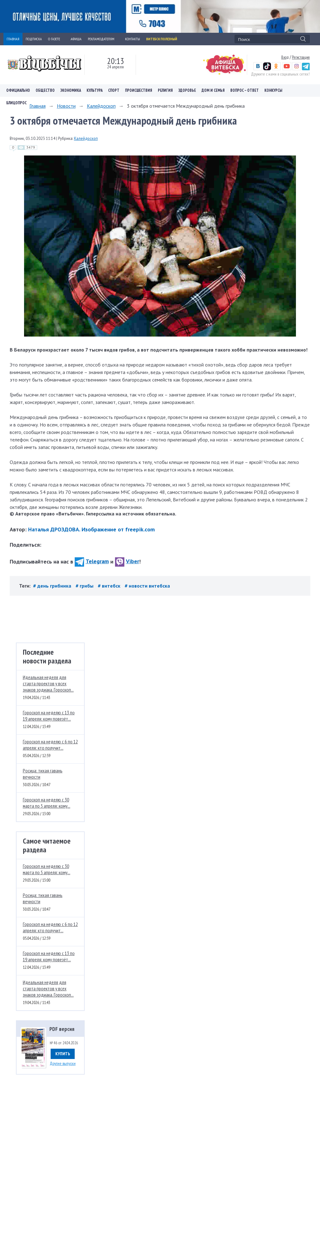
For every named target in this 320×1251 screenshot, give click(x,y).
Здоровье (187, 90)
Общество (45, 90)
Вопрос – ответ (244, 90)
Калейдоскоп (101, 106)
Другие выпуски (63, 1063)
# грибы (85, 586)
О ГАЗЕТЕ (56, 39)
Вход (285, 57)
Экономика (70, 90)
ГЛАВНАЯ (13, 39)
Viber (127, 561)
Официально (18, 90)
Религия (165, 90)
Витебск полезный (161, 39)
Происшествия (138, 90)
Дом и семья (213, 90)
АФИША (76, 39)
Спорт (113, 90)
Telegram (92, 561)
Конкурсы (273, 90)
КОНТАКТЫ (132, 39)
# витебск (110, 586)
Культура (94, 90)
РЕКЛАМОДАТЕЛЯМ (103, 39)
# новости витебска (147, 586)
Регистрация (301, 57)
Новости (66, 106)
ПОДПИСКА (34, 39)
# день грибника (52, 586)
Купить (62, 1053)
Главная (37, 106)
